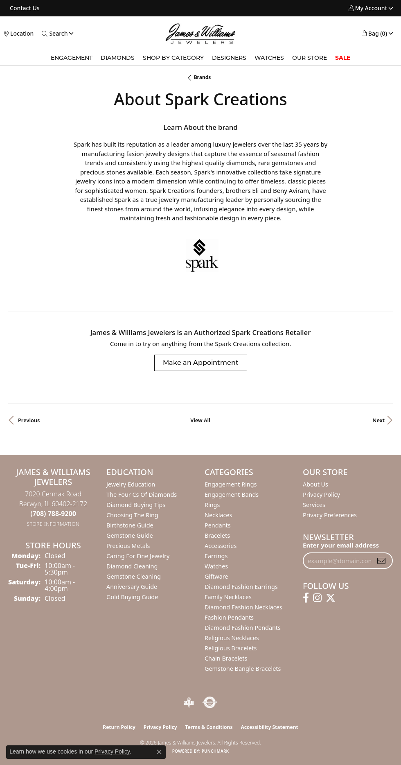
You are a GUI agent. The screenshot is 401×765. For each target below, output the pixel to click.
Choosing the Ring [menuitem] (132, 515)
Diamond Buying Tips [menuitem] (135, 505)
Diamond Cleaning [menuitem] (132, 566)
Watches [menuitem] (216, 566)
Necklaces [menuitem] (218, 515)
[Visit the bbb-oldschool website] (189, 702)
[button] (368, 8)
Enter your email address (341, 545)
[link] (24, 8)
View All (200, 420)
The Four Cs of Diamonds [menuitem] (141, 494)
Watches (269, 57)
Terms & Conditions (209, 727)
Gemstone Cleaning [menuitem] (133, 576)
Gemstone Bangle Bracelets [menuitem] (243, 668)
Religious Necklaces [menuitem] (232, 638)
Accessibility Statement (269, 727)
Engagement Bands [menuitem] (232, 494)
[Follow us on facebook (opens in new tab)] (306, 598)
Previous (29, 420)
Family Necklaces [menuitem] (228, 597)
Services (314, 505)
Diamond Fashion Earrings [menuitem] (241, 587)
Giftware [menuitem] (216, 576)
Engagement (71, 57)
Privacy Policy (321, 494)
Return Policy (119, 727)
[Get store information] (53, 524)
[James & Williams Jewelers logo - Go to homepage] (201, 33)
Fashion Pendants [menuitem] (229, 617)
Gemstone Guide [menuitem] (129, 535)
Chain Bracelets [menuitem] (226, 658)
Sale (342, 57)
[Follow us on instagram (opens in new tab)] (317, 598)
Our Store (309, 57)
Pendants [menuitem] (218, 525)
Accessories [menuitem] (221, 546)
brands (202, 77)
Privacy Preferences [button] (330, 515)
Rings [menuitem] (212, 505)
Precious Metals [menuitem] (128, 546)
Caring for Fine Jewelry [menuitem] (137, 556)
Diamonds (118, 57)
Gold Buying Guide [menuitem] (132, 597)
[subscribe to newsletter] (381, 560)
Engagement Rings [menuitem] (231, 484)
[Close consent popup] (159, 751)
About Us (315, 484)
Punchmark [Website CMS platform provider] (215, 751)
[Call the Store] (53, 513)
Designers (229, 57)
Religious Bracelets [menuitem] (231, 648)
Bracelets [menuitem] (217, 535)
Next (378, 420)
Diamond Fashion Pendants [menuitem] (243, 627)
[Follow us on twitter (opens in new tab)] (331, 598)
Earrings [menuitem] (216, 556)
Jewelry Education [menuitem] (130, 484)
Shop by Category (173, 57)
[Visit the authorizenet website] (209, 702)
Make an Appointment (201, 363)
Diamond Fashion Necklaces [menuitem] (243, 607)
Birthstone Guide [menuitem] (129, 525)
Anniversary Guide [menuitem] (131, 587)
